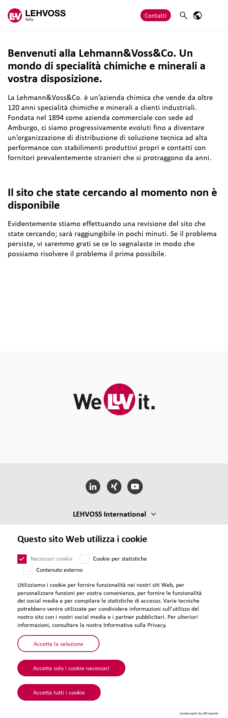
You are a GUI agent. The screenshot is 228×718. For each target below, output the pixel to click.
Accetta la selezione (58, 643)
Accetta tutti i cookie (59, 692)
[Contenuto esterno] (27, 570)
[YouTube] (135, 486)
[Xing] (114, 486)
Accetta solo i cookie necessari (71, 667)
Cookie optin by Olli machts (198, 713)
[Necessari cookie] (22, 559)
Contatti (156, 15)
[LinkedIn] (92, 486)
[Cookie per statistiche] (84, 559)
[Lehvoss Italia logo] (36, 15)
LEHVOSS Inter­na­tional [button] (109, 514)
